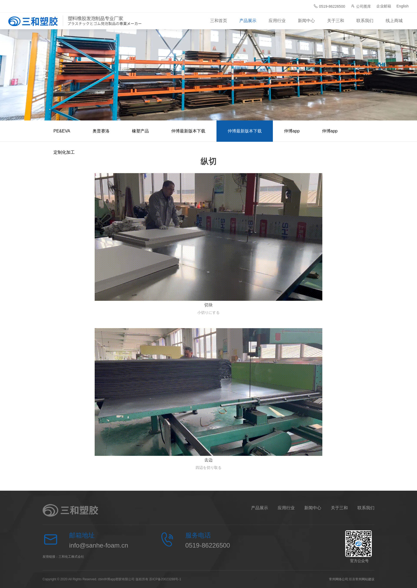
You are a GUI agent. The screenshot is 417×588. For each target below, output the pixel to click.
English (403, 6)
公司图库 (361, 6)
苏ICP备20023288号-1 (165, 579)
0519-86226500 (329, 6)
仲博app (292, 131)
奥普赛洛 (101, 131)
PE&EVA (61, 131)
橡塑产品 (140, 131)
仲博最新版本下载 (188, 131)
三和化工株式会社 (71, 556)
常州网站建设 (364, 579)
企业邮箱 (383, 6)
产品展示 (247, 20)
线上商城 (394, 20)
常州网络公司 (338, 579)
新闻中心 (306, 20)
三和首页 (218, 20)
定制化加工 (64, 152)
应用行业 (277, 20)
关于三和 (335, 20)
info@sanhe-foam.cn (98, 545)
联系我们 (364, 20)
